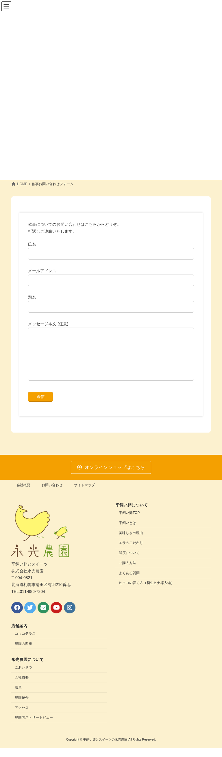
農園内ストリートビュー (34, 726)
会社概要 (23, 494)
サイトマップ (84, 494)
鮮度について (129, 561)
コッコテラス (25, 642)
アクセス (22, 716)
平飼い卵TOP (129, 521)
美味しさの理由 (131, 542)
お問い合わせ (52, 494)
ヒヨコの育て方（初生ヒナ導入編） (146, 592)
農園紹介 (22, 706)
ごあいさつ (23, 676)
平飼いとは (127, 531)
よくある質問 (129, 582)
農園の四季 (23, 652)
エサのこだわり (131, 552)
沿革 (18, 696)
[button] (111, 475)
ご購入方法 (127, 572)
